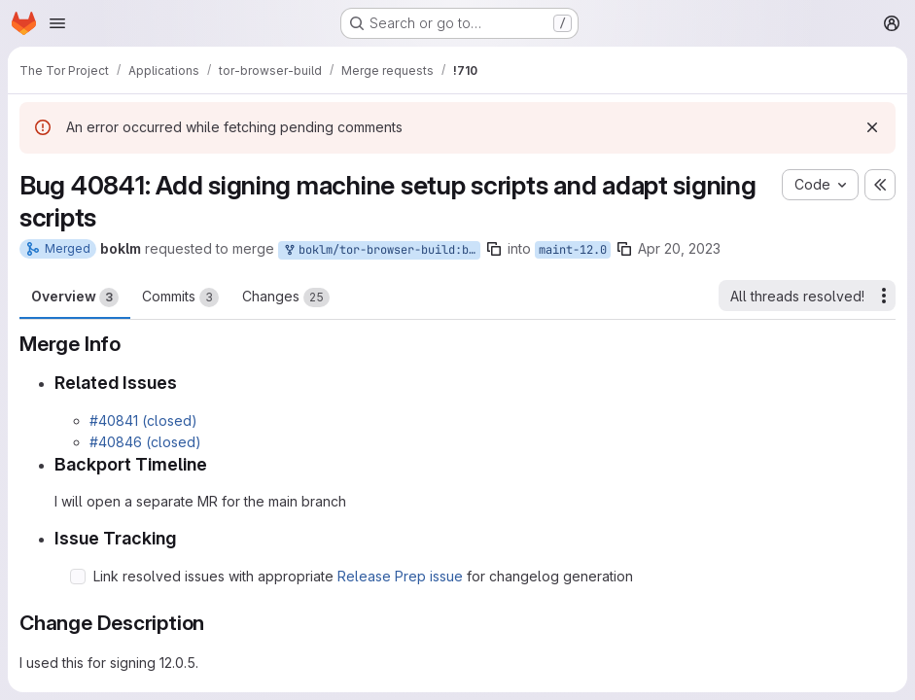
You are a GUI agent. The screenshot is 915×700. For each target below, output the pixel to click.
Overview (75, 297)
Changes (286, 297)
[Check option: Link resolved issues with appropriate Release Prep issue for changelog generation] (78, 576)
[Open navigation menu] (57, 23)
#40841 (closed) (143, 420)
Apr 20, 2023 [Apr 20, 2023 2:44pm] (679, 248)
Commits (180, 297)
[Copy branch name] (494, 249)
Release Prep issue (400, 576)
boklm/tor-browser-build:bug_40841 (381, 250)
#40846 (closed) (145, 442)
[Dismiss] (872, 127)
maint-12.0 (573, 250)
